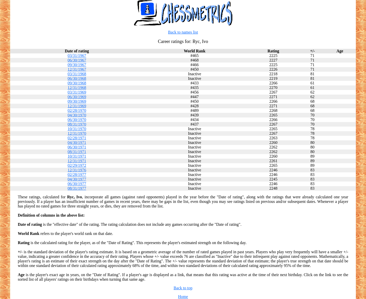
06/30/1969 (77, 97)
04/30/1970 (77, 115)
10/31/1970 (77, 129)
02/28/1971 (77, 138)
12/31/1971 (77, 161)
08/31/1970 (77, 124)
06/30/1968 (77, 78)
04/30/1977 (77, 179)
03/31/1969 (77, 92)
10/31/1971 (77, 156)
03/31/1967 (77, 55)
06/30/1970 (77, 119)
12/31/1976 (77, 170)
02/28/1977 (77, 174)
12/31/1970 (77, 133)
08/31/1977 (77, 188)
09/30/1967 (77, 65)
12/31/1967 (77, 69)
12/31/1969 (77, 106)
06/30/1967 (77, 60)
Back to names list (183, 32)
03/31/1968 (77, 74)
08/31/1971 (77, 152)
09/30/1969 (77, 101)
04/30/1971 (77, 142)
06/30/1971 (77, 147)
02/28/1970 (77, 110)
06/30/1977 (77, 184)
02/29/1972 (77, 165)
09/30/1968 (77, 83)
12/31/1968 (77, 87)
